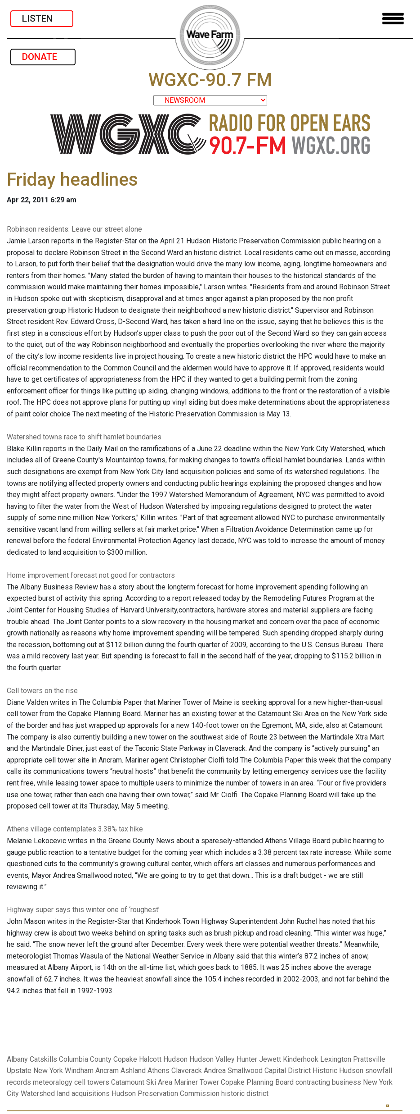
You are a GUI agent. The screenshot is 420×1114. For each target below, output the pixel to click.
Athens (158, 1070)
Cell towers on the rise (42, 690)
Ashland (133, 1070)
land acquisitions (83, 1093)
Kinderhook (300, 1059)
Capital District (287, 1070)
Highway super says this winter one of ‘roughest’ (83, 909)
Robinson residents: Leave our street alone (74, 229)
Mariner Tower (196, 1082)
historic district (244, 1093)
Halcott (150, 1059)
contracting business (328, 1082)
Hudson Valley (212, 1059)
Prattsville (369, 1059)
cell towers (91, 1082)
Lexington (335, 1059)
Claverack (186, 1070)
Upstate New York (35, 1070)
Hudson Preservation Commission (165, 1093)
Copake (125, 1059)
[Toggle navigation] (393, 19)
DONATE (43, 56)
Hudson (175, 1059)
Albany (17, 1059)
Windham (79, 1070)
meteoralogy (52, 1082)
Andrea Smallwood (233, 1070)
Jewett (270, 1059)
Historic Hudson (338, 1070)
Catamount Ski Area (141, 1082)
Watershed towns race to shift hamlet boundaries (84, 437)
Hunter (247, 1059)
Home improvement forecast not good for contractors (91, 575)
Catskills (43, 1059)
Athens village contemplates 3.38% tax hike (75, 829)
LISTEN (42, 18)
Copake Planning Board (257, 1082)
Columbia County (85, 1059)
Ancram (107, 1070)
